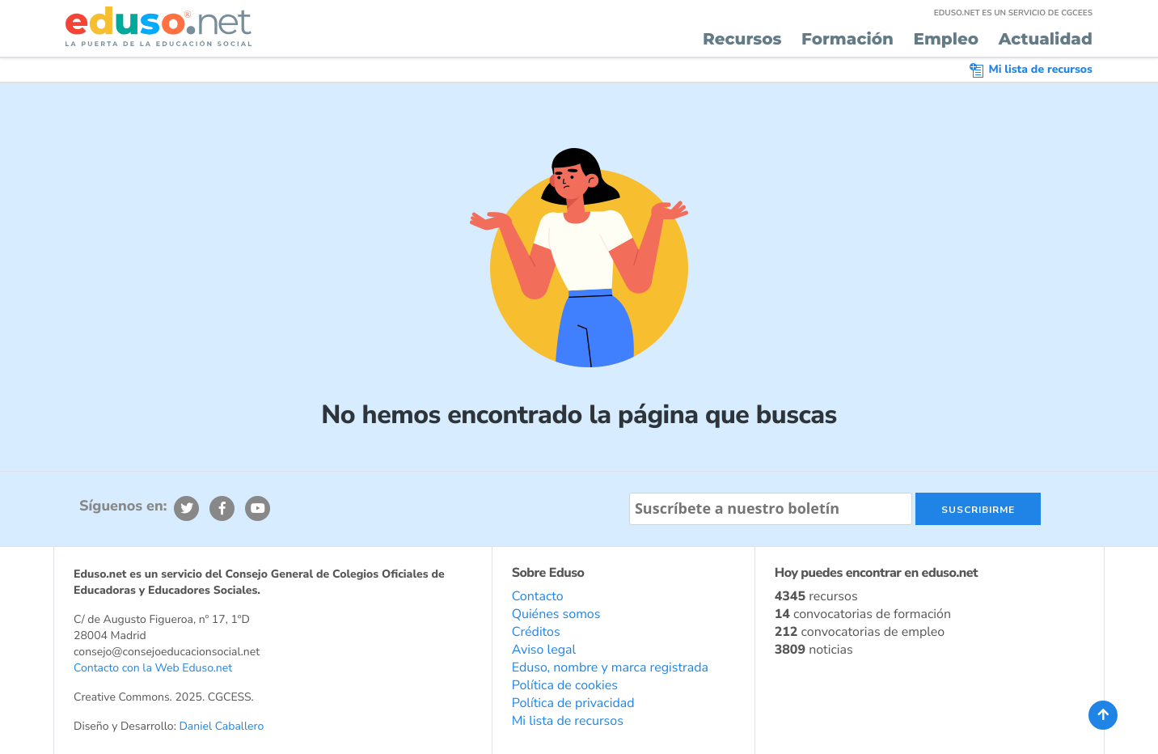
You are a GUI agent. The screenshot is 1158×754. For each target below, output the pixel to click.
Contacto (538, 596)
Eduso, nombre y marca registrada (610, 667)
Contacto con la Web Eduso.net (153, 668)
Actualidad (1045, 39)
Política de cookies (565, 685)
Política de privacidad (573, 703)
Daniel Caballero (221, 726)
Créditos (536, 632)
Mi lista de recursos (1030, 69)
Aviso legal (544, 650)
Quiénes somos (556, 614)
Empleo (945, 39)
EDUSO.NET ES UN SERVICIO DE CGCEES (1013, 13)
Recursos (742, 39)
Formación (847, 39)
